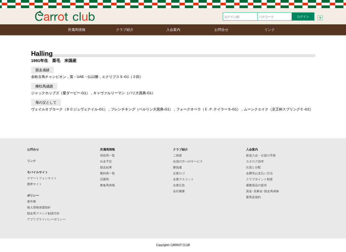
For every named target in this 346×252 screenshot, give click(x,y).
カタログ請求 (255, 161)
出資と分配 (253, 167)
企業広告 (179, 185)
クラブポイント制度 (259, 179)
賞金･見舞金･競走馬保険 (262, 191)
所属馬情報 (76, 30)
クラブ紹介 (125, 30)
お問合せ (221, 30)
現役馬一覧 (107, 155)
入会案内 (173, 30)
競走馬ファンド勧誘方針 (43, 213)
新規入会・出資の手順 (261, 155)
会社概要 (179, 191)
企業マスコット (183, 179)
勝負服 (177, 167)
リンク (269, 30)
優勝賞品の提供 (256, 185)
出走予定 (106, 161)
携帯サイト (34, 184)
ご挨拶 (177, 155)
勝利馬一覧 (107, 173)
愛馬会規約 (253, 197)
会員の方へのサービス (188, 161)
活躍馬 (104, 179)
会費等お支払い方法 (259, 173)
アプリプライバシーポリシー (46, 219)
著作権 (31, 201)
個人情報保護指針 (39, 207)
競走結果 (106, 167)
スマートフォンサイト (42, 178)
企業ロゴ (179, 173)
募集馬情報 (107, 185)
